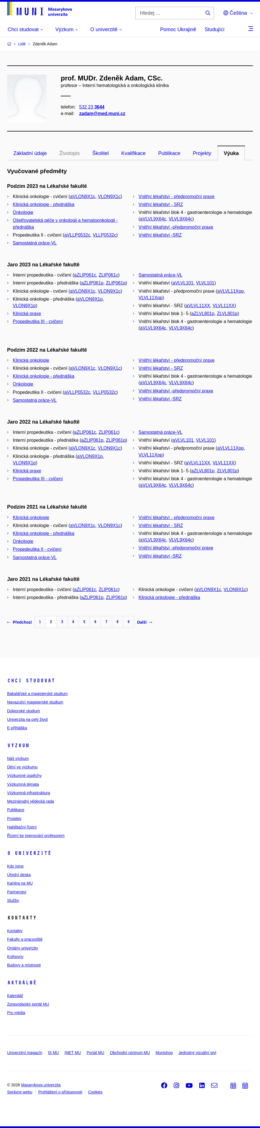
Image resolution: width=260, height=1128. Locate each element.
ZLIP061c (108, 275)
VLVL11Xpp (150, 297)
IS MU (53, 1052)
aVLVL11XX (198, 305)
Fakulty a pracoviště (25, 939)
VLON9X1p (24, 305)
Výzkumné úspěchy (24, 775)
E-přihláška (17, 728)
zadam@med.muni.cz (102, 113)
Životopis (69, 153)
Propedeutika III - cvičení (38, 321)
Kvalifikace (133, 153)
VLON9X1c (109, 196)
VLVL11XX (223, 305)
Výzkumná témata (23, 784)
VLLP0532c (104, 235)
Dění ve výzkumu (22, 767)
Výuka (231, 153)
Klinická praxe (27, 313)
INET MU (73, 1052)
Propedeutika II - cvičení (37, 549)
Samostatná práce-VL (35, 243)
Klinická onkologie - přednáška (43, 204)
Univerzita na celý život (27, 719)
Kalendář (15, 995)
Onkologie (23, 212)
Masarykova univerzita (40, 1085)
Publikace (169, 153)
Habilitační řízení (22, 827)
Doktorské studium (23, 711)
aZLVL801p (203, 313)
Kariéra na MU (20, 883)
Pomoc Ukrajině (178, 29)
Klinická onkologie (31, 360)
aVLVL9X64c (153, 218)
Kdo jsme (15, 866)
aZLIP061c (85, 275)
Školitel (100, 153)
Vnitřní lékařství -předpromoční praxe (176, 227)
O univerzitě (29, 853)
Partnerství (16, 892)
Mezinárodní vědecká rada (30, 801)
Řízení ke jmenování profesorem (35, 835)
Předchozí (19, 622)
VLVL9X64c (180, 218)
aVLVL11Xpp (230, 291)
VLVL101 (205, 283)
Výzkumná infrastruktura (28, 793)
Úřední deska (19, 874)
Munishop (164, 1052)
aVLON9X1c (82, 196)
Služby (13, 900)
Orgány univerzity (22, 948)
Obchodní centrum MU (130, 1052)
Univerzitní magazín (24, 1052)
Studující (215, 29)
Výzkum (18, 745)
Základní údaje (30, 153)
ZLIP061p (115, 283)
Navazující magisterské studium (35, 702)
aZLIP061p (92, 283)
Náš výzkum (18, 758)
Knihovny (15, 956)
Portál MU (95, 1052)
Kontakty (14, 931)
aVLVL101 (183, 283)
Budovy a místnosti (24, 965)
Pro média (16, 1012)
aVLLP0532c (77, 235)
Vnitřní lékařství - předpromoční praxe (177, 196)
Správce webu (19, 1092)
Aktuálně (22, 983)
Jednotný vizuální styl (197, 1052)
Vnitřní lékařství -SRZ (160, 235)
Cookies (95, 1092)
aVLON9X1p (90, 299)
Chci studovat (31, 680)
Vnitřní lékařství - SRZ (161, 204)
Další (144, 622)
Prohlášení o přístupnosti (60, 1092)
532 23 (91, 107)
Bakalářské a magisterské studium (37, 693)
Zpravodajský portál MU (28, 1004)
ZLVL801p (227, 313)
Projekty (202, 153)
